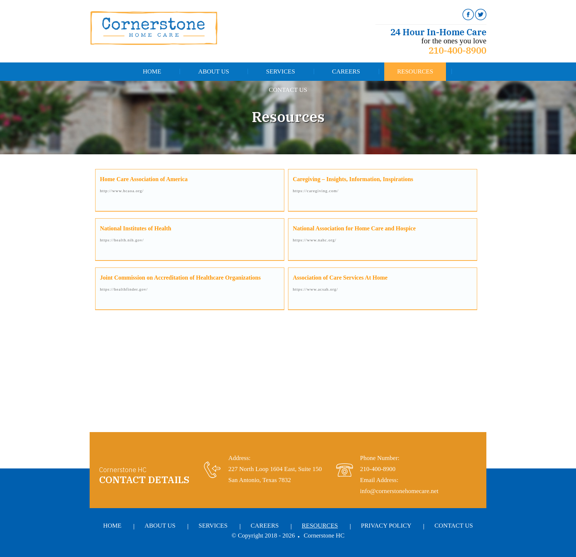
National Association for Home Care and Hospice (354, 228)
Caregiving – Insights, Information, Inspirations (353, 179)
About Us (213, 71)
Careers (346, 71)
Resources (415, 71)
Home (152, 71)
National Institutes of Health (135, 228)
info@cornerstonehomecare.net (399, 491)
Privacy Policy (386, 525)
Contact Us (288, 89)
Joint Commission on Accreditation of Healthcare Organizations (180, 277)
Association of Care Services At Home (340, 277)
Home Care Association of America (144, 179)
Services (280, 71)
